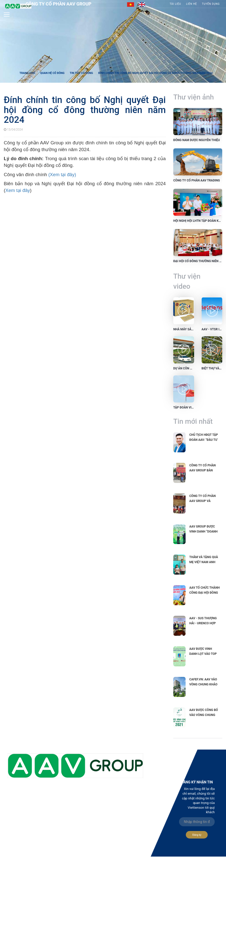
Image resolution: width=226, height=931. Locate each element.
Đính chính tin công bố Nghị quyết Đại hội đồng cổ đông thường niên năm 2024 (155, 73)
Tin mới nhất (193, 421)
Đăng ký (196, 835)
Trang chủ (27, 73)
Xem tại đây (17, 190)
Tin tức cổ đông (81, 73)
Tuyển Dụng (211, 4)
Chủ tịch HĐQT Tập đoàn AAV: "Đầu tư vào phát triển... (203, 440)
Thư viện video (186, 281)
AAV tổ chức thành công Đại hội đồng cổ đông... (204, 592)
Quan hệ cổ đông (52, 73)
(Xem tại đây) (62, 174)
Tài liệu (175, 4)
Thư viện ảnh (193, 97)
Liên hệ (191, 4)
